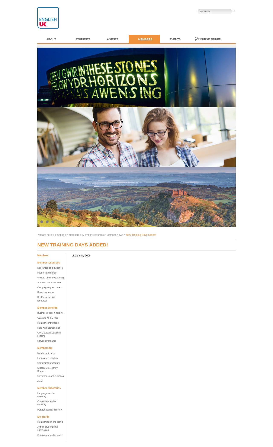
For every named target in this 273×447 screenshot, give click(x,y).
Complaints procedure (48, 363)
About (51, 39)
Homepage (59, 234)
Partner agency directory (49, 409)
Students (83, 39)
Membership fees (46, 353)
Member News (115, 234)
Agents (112, 39)
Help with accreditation (49, 327)
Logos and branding (47, 358)
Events (175, 39)
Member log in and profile (50, 422)
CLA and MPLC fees (47, 317)
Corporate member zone (49, 435)
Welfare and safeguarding (50, 277)
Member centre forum (48, 323)
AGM (40, 381)
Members (145, 39)
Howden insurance (46, 340)
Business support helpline (50, 313)
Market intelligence (47, 272)
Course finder (209, 39)
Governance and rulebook (50, 376)
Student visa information (49, 282)
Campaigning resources (49, 287)
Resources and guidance (50, 267)
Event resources (45, 292)
